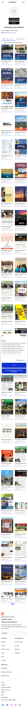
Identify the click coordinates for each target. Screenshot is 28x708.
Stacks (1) (20, 39)
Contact (3, 660)
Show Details (19, 360)
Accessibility (4, 697)
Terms (3, 682)
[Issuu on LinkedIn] (7, 705)
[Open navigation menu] (2, 2)
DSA (2, 695)
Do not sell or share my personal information (14, 371)
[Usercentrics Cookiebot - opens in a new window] (20, 335)
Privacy (3, 685)
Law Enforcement (6, 687)
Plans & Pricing (5, 649)
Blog (2, 656)
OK (14, 365)
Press (2, 653)
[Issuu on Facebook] (3, 705)
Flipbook (17, 649)
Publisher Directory (6, 672)
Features (17, 645)
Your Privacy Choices (8, 699)
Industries (17, 653)
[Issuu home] (12, 2)
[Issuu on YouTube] (20, 705)
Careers (3, 645)
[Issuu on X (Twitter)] (11, 705)
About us (3, 642)
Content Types (19, 642)
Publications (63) (8, 39)
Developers (4, 668)
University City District (7, 64)
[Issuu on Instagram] (15, 705)
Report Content (5, 690)
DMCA (3, 692)
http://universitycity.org (9, 32)
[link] (23, 2)
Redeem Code (5, 675)
